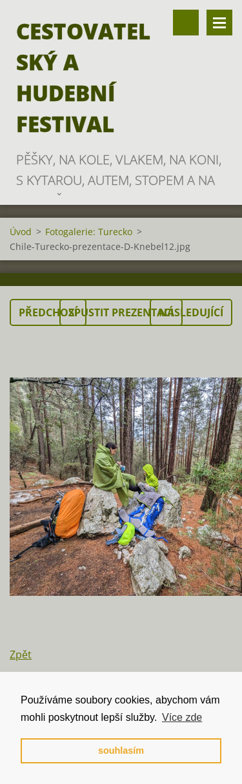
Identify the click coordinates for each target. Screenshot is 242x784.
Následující (191, 312)
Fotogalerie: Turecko (88, 231)
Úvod (21, 231)
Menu (219, 22)
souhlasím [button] (121, 750)
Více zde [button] (182, 717)
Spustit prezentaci (121, 312)
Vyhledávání (186, 22)
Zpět (21, 654)
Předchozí (48, 312)
